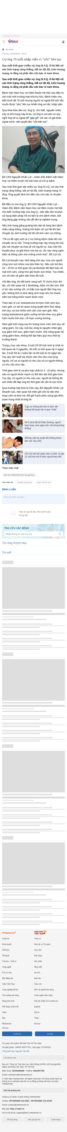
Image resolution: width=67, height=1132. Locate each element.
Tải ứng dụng (12, 1119)
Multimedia (6, 1024)
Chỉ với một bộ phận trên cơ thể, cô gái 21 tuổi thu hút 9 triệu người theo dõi (44, 455)
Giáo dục (38, 950)
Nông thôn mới (8, 1001)
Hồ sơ (36, 1012)
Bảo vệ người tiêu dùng (44, 990)
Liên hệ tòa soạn (10, 1058)
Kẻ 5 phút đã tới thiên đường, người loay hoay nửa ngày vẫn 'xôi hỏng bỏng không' (44, 425)
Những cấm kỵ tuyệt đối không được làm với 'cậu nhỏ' (43, 439)
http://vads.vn (17, 1108)
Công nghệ (6, 967)
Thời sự (37, 939)
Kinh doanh (6, 944)
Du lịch (37, 973)
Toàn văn (38, 984)
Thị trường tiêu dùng (10, 995)
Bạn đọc (37, 978)
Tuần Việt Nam (8, 984)
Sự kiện (50, 1034)
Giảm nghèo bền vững (43, 995)
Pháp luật (38, 967)
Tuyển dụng (55, 1119)
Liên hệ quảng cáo (12, 1090)
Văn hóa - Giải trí (9, 961)
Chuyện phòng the (24, 482)
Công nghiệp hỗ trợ (10, 990)
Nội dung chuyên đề (10, 1007)
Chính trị (5, 939)
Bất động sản (7, 978)
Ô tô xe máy (7, 973)
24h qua (5, 1028)
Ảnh (3, 1018)
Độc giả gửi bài (34, 1119)
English (37, 1007)
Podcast (37, 1024)
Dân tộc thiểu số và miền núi (46, 1001)
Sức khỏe (9, 50)
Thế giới (5, 956)
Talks (4, 1012)
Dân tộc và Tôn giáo (42, 944)
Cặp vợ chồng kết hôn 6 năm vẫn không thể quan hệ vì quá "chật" (41, 408)
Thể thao (5, 950)
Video (36, 1018)
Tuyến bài (17, 1034)
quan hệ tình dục (44, 482)
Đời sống (38, 956)
